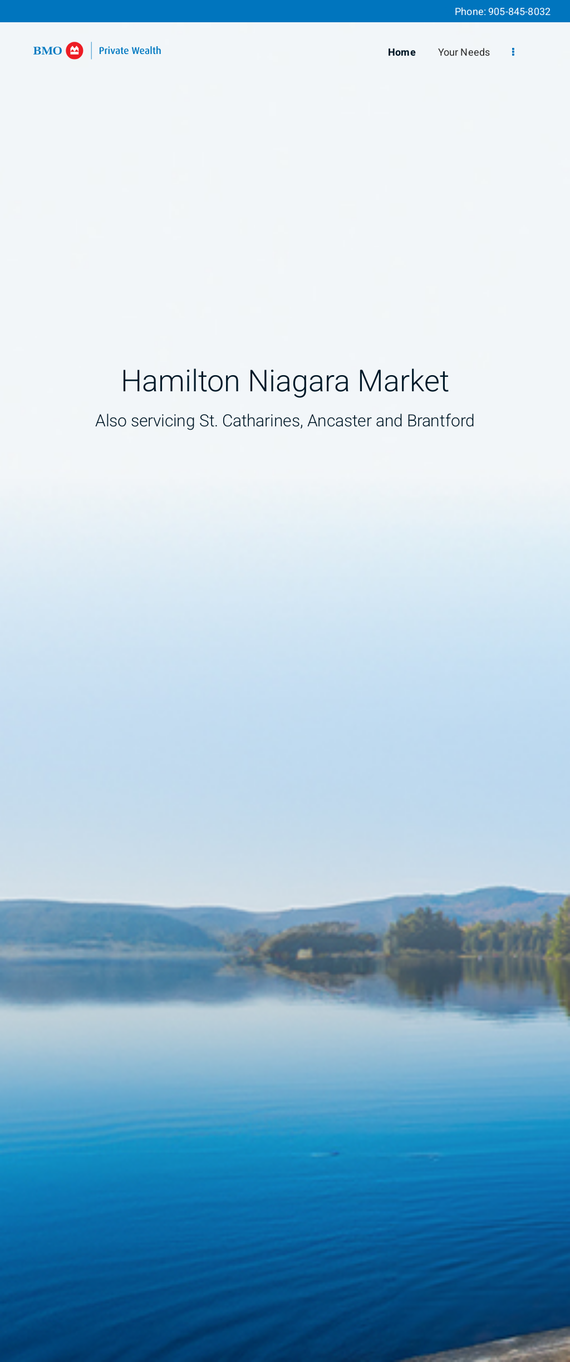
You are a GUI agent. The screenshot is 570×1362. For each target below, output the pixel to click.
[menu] (513, 52)
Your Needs (464, 52)
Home (402, 52)
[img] (285, 681)
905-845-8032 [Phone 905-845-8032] (519, 11)
